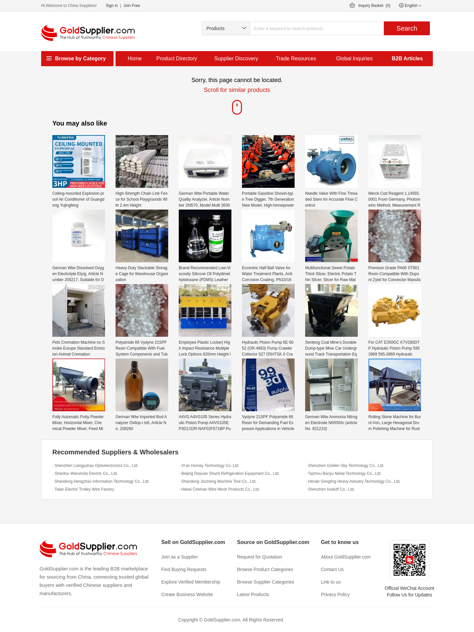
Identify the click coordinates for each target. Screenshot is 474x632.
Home (135, 58)
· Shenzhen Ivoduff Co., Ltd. (330, 489)
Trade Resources (296, 58)
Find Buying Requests (183, 569)
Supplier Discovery (236, 58)
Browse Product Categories (265, 569)
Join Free (131, 5)
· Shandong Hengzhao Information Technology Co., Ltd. (100, 481)
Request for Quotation (259, 557)
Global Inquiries (354, 58)
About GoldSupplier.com (346, 557)
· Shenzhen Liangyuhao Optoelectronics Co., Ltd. (95, 465)
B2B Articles (407, 58)
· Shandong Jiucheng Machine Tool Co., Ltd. (217, 481)
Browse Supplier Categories (265, 582)
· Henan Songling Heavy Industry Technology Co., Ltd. (353, 481)
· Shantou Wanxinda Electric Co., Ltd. (85, 473)
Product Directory (176, 58)
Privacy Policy (335, 594)
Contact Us (332, 569)
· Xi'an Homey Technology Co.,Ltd (208, 465)
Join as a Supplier (179, 557)
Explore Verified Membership (190, 582)
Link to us (331, 582)
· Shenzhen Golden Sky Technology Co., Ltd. (345, 465)
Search (406, 28)
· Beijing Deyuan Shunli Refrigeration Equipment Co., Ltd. (229, 473)
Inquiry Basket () (374, 5)
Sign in (112, 5)
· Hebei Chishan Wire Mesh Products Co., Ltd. (219, 489)
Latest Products (253, 594)
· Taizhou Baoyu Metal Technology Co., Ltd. (344, 473)
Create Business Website (187, 594)
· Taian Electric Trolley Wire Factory (83, 489)
